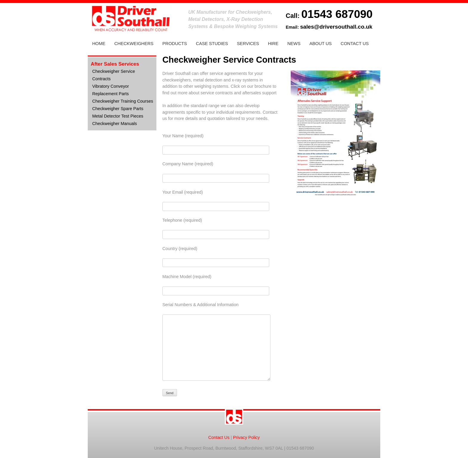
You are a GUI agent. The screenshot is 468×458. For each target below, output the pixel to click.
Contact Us (355, 43)
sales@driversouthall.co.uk (336, 27)
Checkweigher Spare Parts (117, 108)
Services (248, 43)
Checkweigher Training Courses (122, 101)
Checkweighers (133, 43)
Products (174, 43)
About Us (321, 43)
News (294, 43)
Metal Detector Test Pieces (117, 116)
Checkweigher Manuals (114, 123)
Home (98, 43)
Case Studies (212, 43)
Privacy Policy (246, 437)
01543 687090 (336, 14)
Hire (273, 43)
